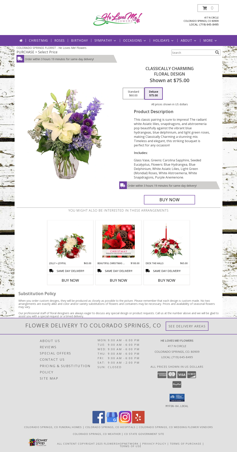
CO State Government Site (144, 433)
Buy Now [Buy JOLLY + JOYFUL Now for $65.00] (70, 280)
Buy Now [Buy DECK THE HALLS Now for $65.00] (166, 280)
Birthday (79, 40)
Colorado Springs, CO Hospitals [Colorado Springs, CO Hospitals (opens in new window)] (110, 427)
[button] (208, 8)
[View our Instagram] (125, 422)
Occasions (135, 40)
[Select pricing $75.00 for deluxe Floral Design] (153, 93)
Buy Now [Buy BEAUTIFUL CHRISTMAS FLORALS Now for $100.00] (118, 280)
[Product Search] (192, 52)
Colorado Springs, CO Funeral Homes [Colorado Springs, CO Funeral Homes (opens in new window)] (53, 427)
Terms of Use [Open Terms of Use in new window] (130, 446)
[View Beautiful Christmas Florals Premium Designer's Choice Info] (118, 241)
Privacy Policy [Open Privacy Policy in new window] (154, 443)
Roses (59, 40)
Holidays (163, 40)
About (189, 40)
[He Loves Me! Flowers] (119, 18)
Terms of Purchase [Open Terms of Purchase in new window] (185, 443)
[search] (217, 52)
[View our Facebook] (98, 422)
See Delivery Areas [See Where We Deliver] (187, 326)
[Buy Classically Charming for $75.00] (169, 199)
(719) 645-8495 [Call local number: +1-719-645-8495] (209, 24)
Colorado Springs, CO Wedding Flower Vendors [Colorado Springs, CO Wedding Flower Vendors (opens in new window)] (176, 427)
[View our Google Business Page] (112, 422)
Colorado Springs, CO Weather (97, 433)
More (210, 40)
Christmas (38, 40)
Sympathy (105, 40)
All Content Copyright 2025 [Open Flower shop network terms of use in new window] (80, 443)
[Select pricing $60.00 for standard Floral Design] (133, 93)
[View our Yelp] (138, 422)
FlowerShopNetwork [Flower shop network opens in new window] (121, 443)
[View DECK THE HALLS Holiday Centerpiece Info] (167, 241)
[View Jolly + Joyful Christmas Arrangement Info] (70, 241)
